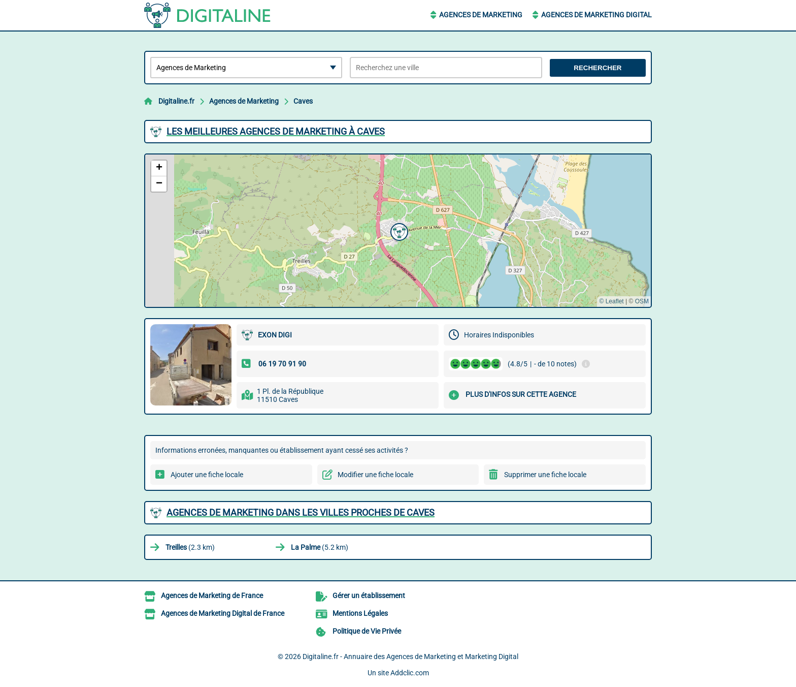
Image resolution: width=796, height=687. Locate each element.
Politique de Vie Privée (367, 631)
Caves (303, 101)
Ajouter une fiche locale (207, 475)
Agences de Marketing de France (212, 595)
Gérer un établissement (369, 595)
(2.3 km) (190, 547)
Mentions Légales (360, 613)
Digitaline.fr (176, 101)
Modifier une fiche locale (375, 475)
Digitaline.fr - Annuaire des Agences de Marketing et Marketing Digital (410, 656)
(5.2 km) (319, 547)
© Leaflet (611, 301)
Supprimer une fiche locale (545, 475)
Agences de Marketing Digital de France (222, 613)
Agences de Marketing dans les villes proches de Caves (301, 512)
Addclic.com (409, 673)
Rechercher (597, 68)
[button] (398, 230)
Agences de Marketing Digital (596, 15)
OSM (642, 301)
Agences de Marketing (480, 15)
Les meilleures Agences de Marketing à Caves (276, 131)
